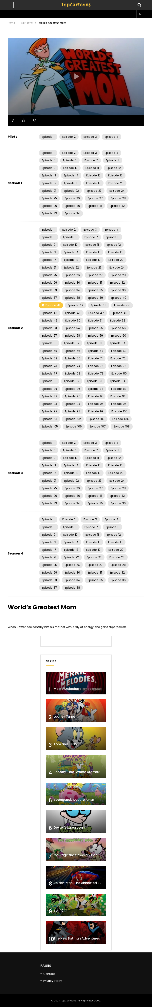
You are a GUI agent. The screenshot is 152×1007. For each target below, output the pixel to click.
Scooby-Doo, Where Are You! (77, 772)
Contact (49, 974)
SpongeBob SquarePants (74, 799)
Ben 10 (58, 910)
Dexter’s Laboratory (69, 827)
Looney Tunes (65, 716)
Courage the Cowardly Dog (76, 855)
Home (11, 22)
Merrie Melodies (66, 688)
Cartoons (27, 22)
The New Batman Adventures (77, 938)
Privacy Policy (52, 981)
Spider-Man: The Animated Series (80, 883)
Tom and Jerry (65, 744)
